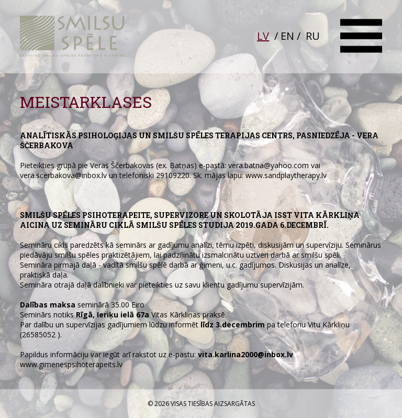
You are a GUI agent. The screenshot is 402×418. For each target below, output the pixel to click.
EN (287, 36)
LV (263, 36)
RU (313, 36)
